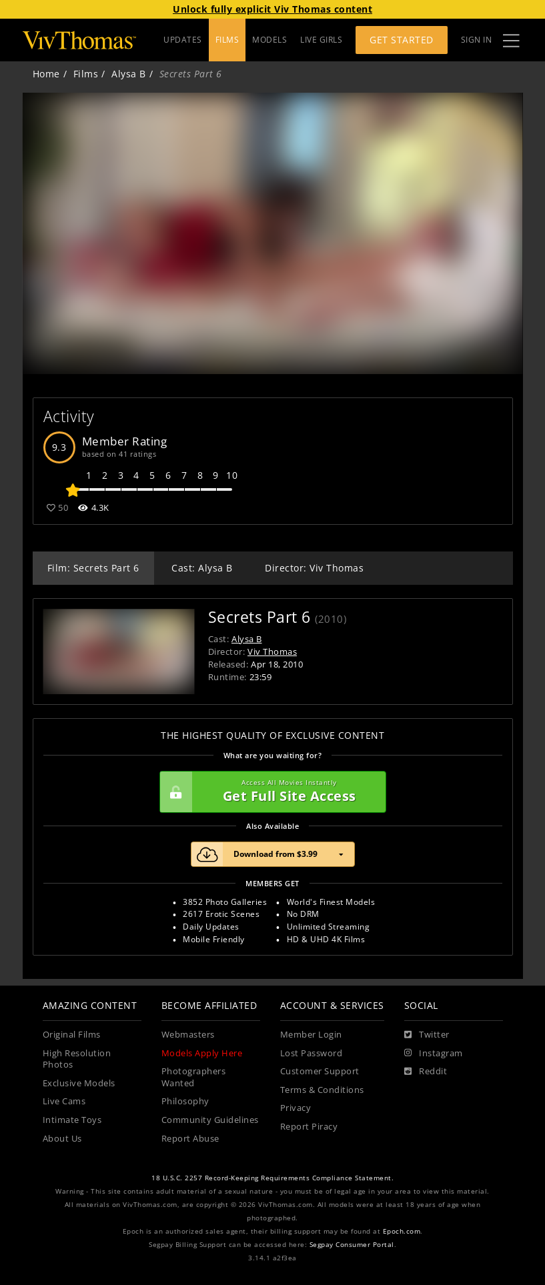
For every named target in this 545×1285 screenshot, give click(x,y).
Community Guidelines (210, 1120)
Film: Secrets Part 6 (93, 567)
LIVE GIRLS (321, 39)
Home (46, 73)
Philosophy (185, 1101)
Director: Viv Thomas (314, 567)
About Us (62, 1138)
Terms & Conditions (322, 1090)
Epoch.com (402, 1231)
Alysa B (128, 73)
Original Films (72, 1034)
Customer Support (320, 1071)
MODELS (269, 39)
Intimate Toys (72, 1120)
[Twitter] (427, 1035)
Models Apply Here (202, 1053)
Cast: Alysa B (202, 567)
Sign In (476, 39)
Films (86, 73)
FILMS (227, 39)
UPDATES (182, 39)
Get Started (402, 39)
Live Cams (64, 1101)
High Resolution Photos (77, 1059)
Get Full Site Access (269, 792)
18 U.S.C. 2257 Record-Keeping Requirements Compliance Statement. (272, 1178)
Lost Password (311, 1053)
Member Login (311, 1034)
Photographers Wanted (193, 1077)
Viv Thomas (272, 652)
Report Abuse (190, 1138)
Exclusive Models (79, 1083)
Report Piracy (309, 1126)
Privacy (296, 1108)
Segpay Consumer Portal (352, 1244)
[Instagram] (433, 1054)
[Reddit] (426, 1072)
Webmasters (188, 1034)
